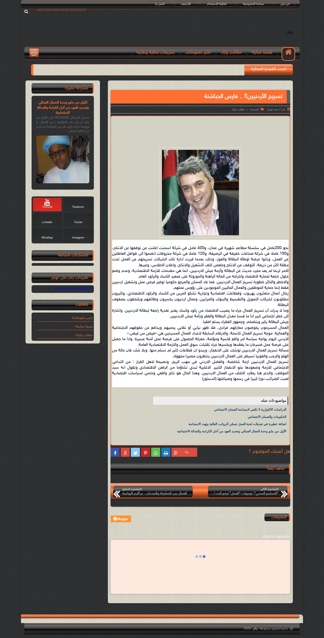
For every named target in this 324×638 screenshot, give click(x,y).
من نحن (285, 4)
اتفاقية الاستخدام (217, 4)
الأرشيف (186, 4)
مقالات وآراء (231, 52)
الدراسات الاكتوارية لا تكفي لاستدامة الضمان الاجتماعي (250, 409)
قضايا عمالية (262, 52)
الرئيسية (254, 109)
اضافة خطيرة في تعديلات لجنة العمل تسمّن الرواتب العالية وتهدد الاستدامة (237, 424)
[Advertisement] (200, 131)
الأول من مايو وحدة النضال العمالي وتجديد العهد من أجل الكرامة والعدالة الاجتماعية (231, 431)
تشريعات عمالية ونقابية (156, 52)
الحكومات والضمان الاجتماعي (267, 417)
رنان (290, 32)
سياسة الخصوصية (253, 4)
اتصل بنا (160, 4)
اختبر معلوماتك (198, 52)
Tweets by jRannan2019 (73, 289)
